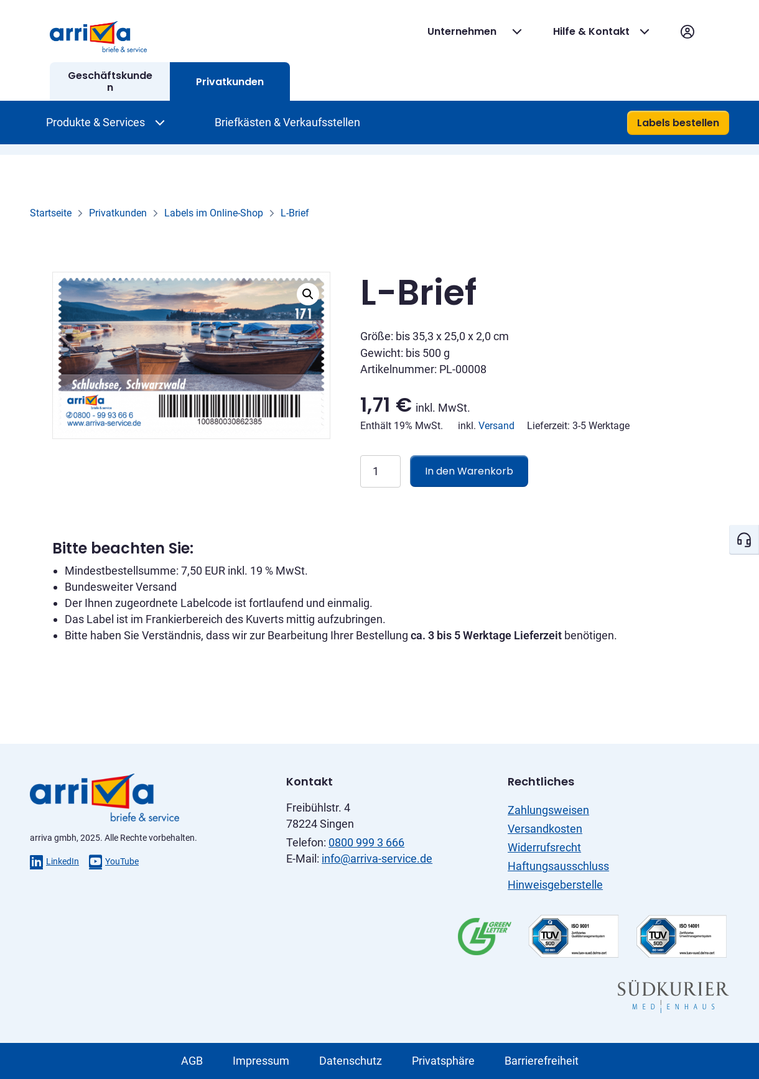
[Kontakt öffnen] (744, 540)
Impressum (261, 1060)
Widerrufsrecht (544, 847)
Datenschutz (350, 1060)
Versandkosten (545, 828)
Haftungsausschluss (558, 866)
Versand (496, 426)
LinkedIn (54, 861)
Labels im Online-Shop (213, 213)
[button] (308, 294)
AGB (192, 1060)
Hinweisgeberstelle (555, 884)
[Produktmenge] (380, 471)
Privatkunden (230, 82)
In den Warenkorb (469, 471)
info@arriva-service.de (377, 858)
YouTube (114, 861)
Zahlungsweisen (548, 810)
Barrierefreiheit (542, 1060)
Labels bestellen (678, 123)
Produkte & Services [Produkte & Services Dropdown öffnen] (95, 122)
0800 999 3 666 (366, 842)
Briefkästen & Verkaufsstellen (287, 122)
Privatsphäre (443, 1060)
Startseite (51, 213)
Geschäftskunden (110, 81)
